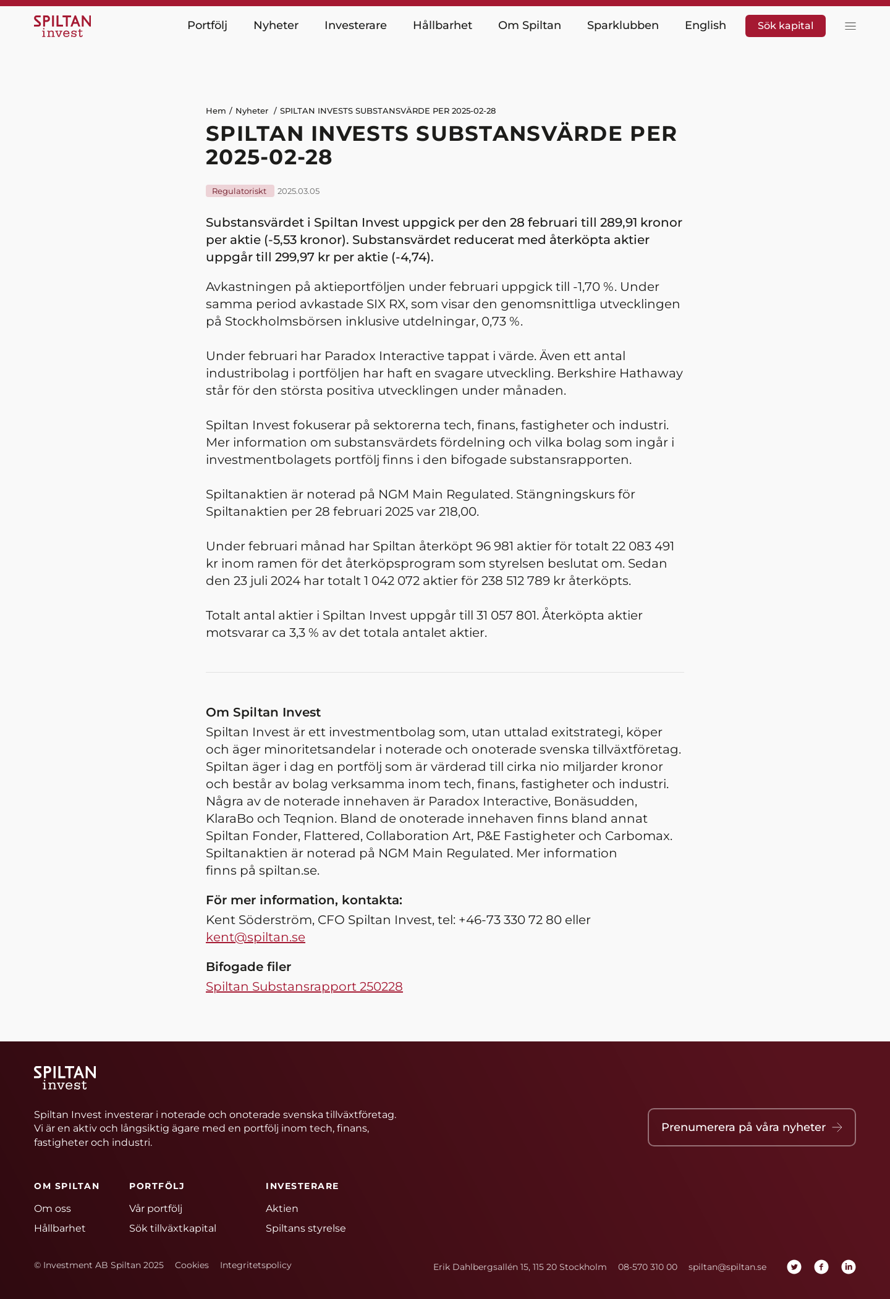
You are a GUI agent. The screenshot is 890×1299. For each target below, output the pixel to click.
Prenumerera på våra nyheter (751, 1127)
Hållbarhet (442, 25)
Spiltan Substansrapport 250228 (304, 986)
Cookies (192, 1265)
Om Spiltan (529, 25)
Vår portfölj (155, 1208)
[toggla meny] (847, 26)
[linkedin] (848, 1266)
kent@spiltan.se (255, 937)
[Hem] (65, 26)
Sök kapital (785, 26)
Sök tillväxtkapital (172, 1228)
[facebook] (821, 1266)
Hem (216, 111)
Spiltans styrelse (306, 1228)
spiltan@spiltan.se (727, 1266)
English (705, 25)
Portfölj (207, 25)
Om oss (52, 1208)
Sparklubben (623, 25)
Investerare (355, 25)
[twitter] (794, 1266)
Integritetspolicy (256, 1265)
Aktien (282, 1208)
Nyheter (276, 25)
